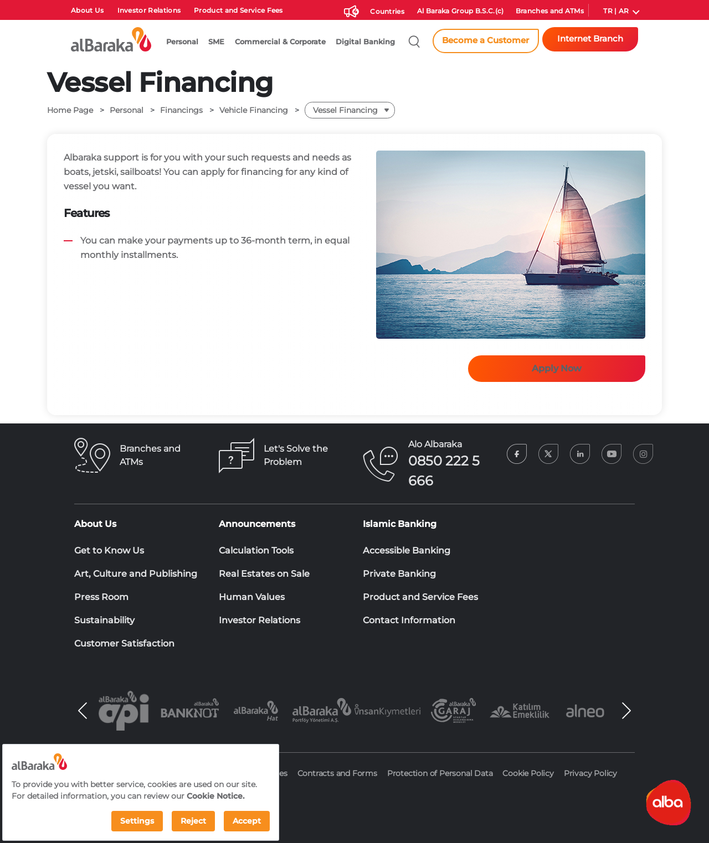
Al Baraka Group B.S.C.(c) (460, 11)
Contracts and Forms (337, 773)
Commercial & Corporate (280, 42)
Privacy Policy (590, 773)
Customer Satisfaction (124, 643)
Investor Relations (149, 10)
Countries (387, 11)
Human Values (252, 597)
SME (216, 42)
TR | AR (616, 11)
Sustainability (104, 620)
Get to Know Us (109, 550)
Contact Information (409, 620)
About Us (87, 10)
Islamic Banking (399, 524)
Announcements (257, 524)
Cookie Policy (527, 773)
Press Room (101, 597)
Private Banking (399, 573)
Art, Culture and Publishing (135, 573)
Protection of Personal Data (440, 773)
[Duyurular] (350, 10)
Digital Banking (365, 42)
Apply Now (557, 368)
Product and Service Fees (238, 10)
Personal (182, 42)
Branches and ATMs (550, 11)
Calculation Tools (256, 550)
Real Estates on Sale (264, 573)
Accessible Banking (406, 550)
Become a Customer (485, 40)
